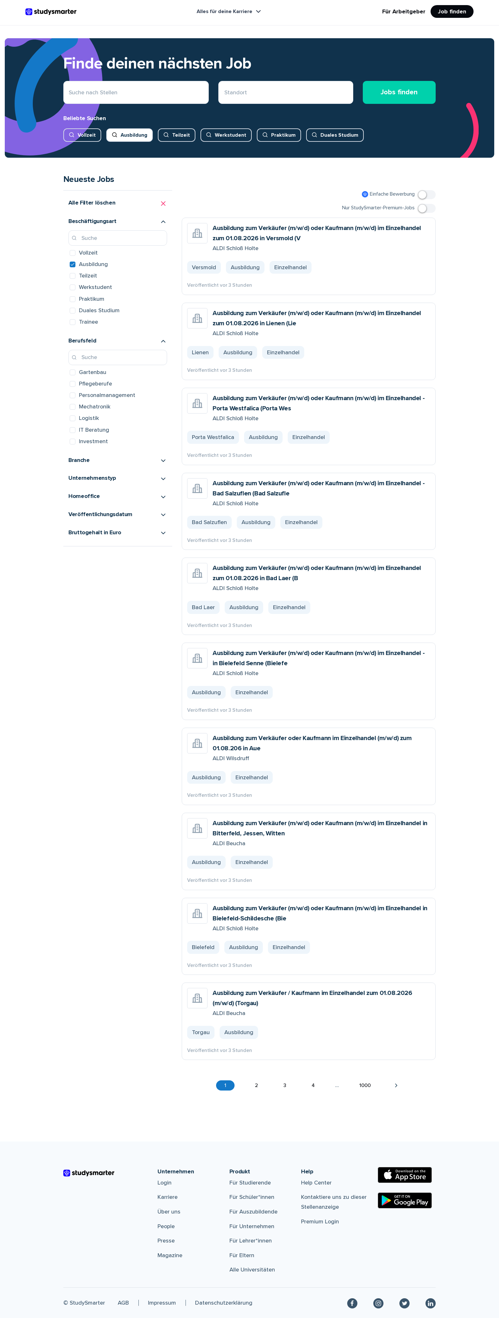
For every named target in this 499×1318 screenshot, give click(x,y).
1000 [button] (365, 1085)
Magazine (170, 1255)
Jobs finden (399, 92)
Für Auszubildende (253, 1211)
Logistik (89, 417)
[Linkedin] (430, 1302)
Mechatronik (94, 406)
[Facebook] (352, 1302)
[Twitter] (404, 1302)
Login (165, 1182)
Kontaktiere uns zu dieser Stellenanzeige (334, 1201)
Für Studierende (250, 1182)
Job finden (452, 11)
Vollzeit (87, 135)
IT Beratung (94, 429)
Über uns (169, 1211)
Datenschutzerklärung (223, 1302)
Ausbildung (134, 135)
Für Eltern (241, 1255)
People (166, 1226)
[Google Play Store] (405, 1200)
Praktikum (283, 135)
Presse (166, 1240)
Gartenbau (92, 372)
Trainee (88, 321)
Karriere (168, 1196)
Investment (93, 441)
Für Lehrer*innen (250, 1240)
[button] (117, 203)
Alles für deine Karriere (229, 11)
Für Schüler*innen (251, 1196)
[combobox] (224, 92)
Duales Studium (339, 135)
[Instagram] (378, 1302)
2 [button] (256, 1085)
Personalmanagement (107, 395)
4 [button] (313, 1085)
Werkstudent (230, 135)
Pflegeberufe (95, 383)
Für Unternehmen (251, 1226)
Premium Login (320, 1221)
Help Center (316, 1182)
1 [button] (225, 1085)
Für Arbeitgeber (403, 11)
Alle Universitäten (252, 1269)
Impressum (162, 1302)
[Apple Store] (405, 1175)
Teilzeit (181, 135)
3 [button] (285, 1085)
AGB (123, 1302)
